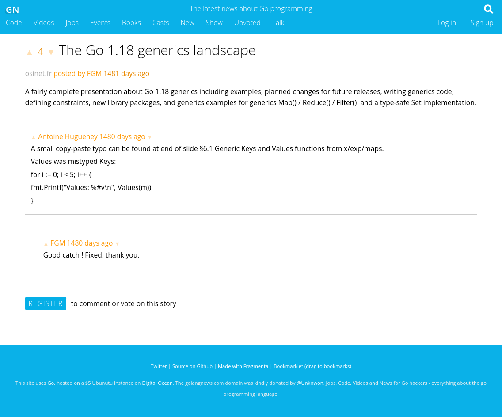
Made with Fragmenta (243, 366)
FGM (57, 243)
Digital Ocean (157, 382)
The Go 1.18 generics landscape (157, 50)
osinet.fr (38, 73)
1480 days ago (122, 136)
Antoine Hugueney (68, 136)
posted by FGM (77, 73)
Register (46, 303)
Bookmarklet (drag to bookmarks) (312, 366)
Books (131, 22)
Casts (160, 22)
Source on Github (192, 366)
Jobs (72, 22)
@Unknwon (310, 382)
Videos (44, 22)
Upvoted (247, 22)
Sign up (482, 22)
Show (214, 22)
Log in (446, 22)
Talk (278, 22)
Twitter (159, 366)
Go (50, 382)
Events (100, 22)
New (187, 22)
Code (14, 22)
